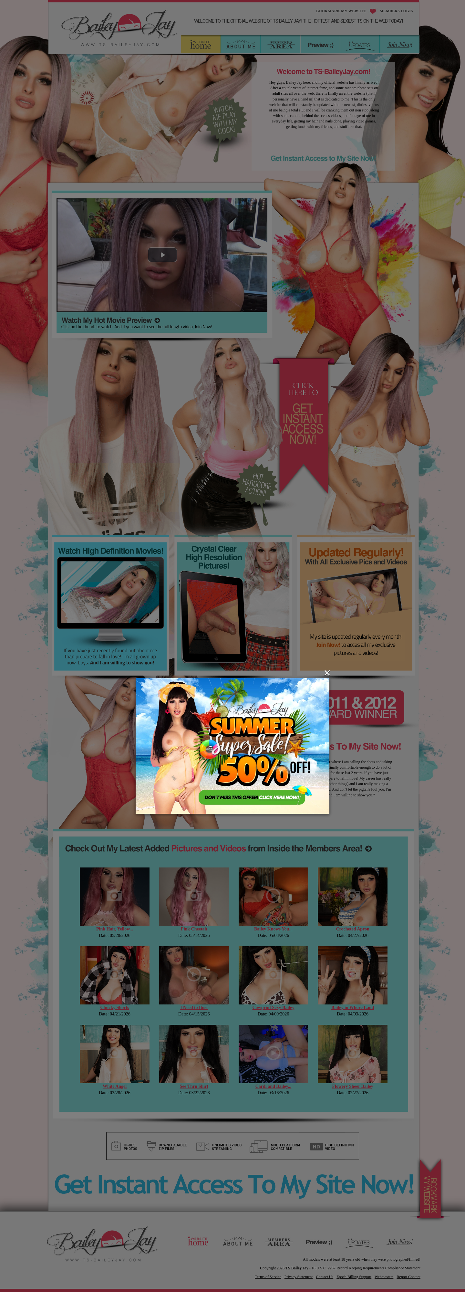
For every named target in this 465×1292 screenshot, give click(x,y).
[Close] (327, 672)
